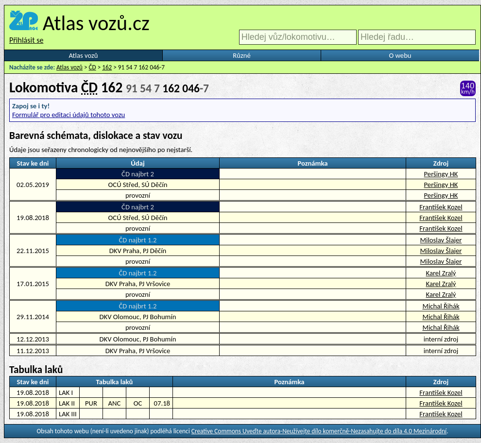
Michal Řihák (440, 306)
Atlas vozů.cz (96, 22)
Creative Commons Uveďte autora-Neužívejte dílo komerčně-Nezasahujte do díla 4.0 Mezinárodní (319, 431)
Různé (241, 55)
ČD (92, 67)
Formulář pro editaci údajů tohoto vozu (68, 114)
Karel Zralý (441, 273)
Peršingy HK (441, 174)
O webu (400, 55)
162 (107, 67)
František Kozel (440, 207)
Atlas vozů (83, 55)
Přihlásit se (26, 40)
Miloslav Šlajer (441, 240)
